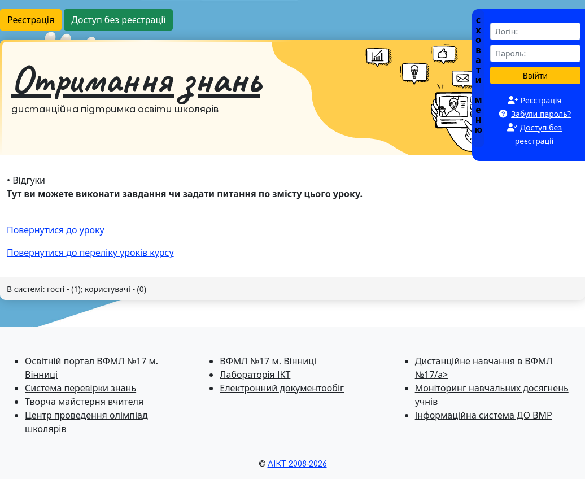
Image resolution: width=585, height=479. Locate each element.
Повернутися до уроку (55, 230)
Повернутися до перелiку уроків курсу (90, 252)
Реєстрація (30, 20)
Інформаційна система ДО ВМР (483, 415)
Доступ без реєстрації (118, 20)
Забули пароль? (541, 113)
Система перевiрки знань (80, 388)
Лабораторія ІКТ (255, 374)
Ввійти (535, 75)
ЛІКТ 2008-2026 (297, 464)
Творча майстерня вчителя (84, 401)
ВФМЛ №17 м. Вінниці (268, 361)
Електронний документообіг (282, 388)
